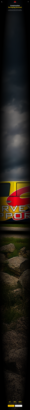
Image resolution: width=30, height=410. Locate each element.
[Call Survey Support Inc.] (1, 2)
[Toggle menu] (28, 1)
